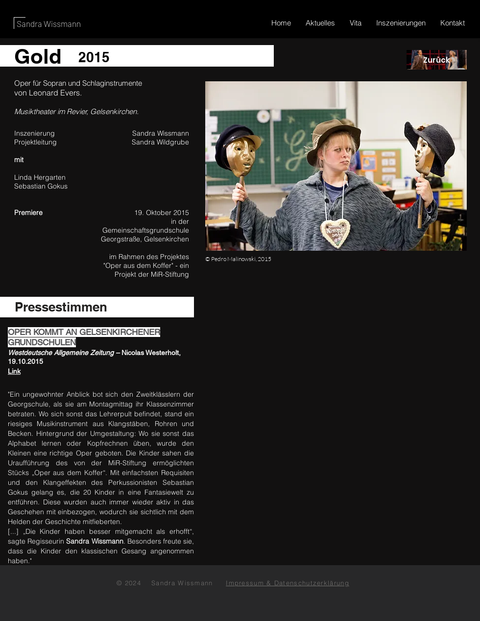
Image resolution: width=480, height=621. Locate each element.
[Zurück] (437, 60)
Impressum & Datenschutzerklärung (287, 583)
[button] (336, 166)
